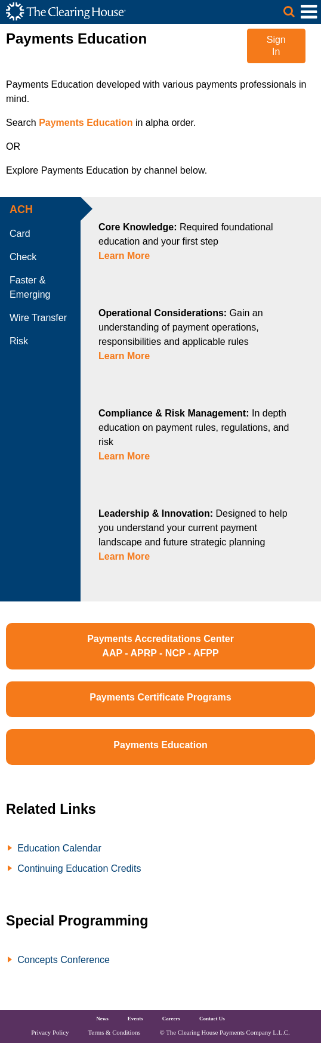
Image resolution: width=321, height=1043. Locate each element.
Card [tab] (20, 234)
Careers (171, 1019)
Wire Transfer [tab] (38, 318)
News (102, 1019)
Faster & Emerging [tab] (30, 287)
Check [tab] (23, 257)
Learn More (124, 256)
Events (135, 1019)
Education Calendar (59, 848)
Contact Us (212, 1019)
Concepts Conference (63, 960)
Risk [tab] (19, 341)
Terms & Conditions (114, 1032)
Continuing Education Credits (79, 868)
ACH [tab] (21, 209)
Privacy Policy (50, 1032)
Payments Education (85, 123)
